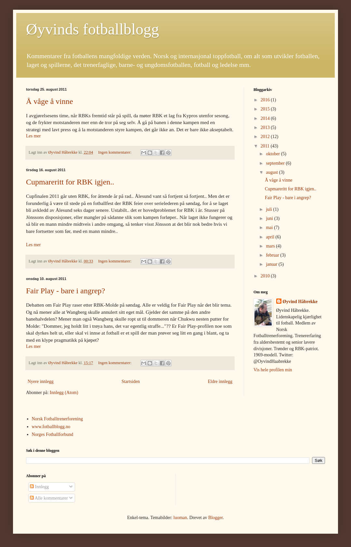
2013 (266, 127)
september (276, 163)
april (270, 237)
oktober (273, 153)
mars (271, 246)
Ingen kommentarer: (115, 152)
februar (273, 255)
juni (270, 218)
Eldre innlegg (220, 381)
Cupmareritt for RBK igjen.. (70, 182)
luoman (180, 517)
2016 (266, 99)
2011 (266, 146)
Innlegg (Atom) (64, 392)
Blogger (215, 517)
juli (269, 209)
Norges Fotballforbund (52, 434)
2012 (266, 136)
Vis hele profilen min (273, 369)
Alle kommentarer (49, 498)
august (272, 172)
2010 (266, 276)
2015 (266, 109)
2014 (266, 118)
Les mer (33, 136)
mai (270, 227)
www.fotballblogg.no (51, 426)
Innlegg (39, 486)
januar (272, 264)
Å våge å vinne (49, 101)
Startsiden (131, 381)
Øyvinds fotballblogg (92, 29)
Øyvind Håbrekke (300, 301)
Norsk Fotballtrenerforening (57, 418)
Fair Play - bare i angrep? (65, 290)
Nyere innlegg (41, 381)
